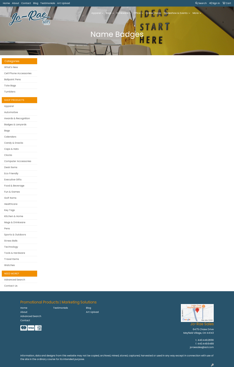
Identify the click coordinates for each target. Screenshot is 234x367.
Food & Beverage (14, 185)
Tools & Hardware (14, 253)
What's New (11, 67)
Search (201, 3)
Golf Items (10, 198)
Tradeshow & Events (176, 13)
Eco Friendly (11, 173)
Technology (11, 247)
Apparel (96, 13)
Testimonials (47, 3)
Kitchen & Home (13, 216)
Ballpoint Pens (12, 79)
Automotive (11, 112)
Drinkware (122, 13)
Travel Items (11, 259)
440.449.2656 (206, 340)
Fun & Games (12, 191)
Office (137, 13)
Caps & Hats (11, 149)
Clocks (8, 155)
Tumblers (9, 91)
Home (6, 3)
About (15, 3)
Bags (108, 13)
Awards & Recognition (17, 118)
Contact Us (10, 285)
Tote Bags (10, 85)
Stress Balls (10, 240)
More (196, 13)
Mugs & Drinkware (14, 222)
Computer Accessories (17, 161)
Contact (26, 3)
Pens (7, 228)
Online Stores (153, 13)
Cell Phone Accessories (17, 73)
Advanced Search (14, 279)
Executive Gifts (12, 179)
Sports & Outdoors (15, 234)
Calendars (10, 136)
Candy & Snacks (13, 143)
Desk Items (10, 167)
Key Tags (9, 210)
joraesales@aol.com (202, 347)
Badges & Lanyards (15, 124)
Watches (9, 265)
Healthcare (10, 204)
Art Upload (63, 3)
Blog (35, 3)
